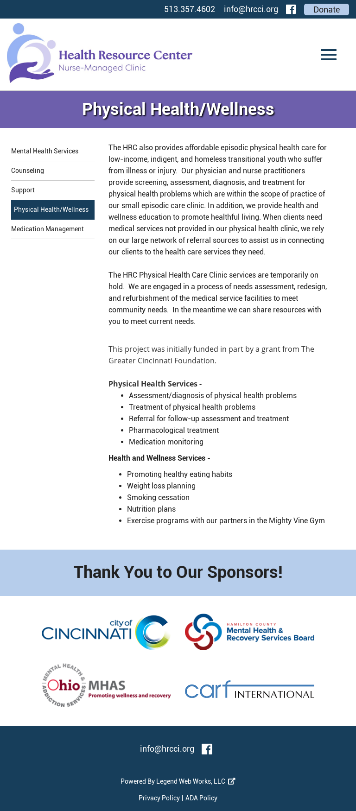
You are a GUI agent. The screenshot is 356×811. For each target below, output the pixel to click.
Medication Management (47, 229)
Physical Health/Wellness (51, 209)
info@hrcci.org (251, 9)
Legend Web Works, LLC (195, 781)
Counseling (27, 170)
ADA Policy (201, 798)
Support (23, 190)
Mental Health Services (44, 151)
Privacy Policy (159, 798)
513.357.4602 (189, 9)
